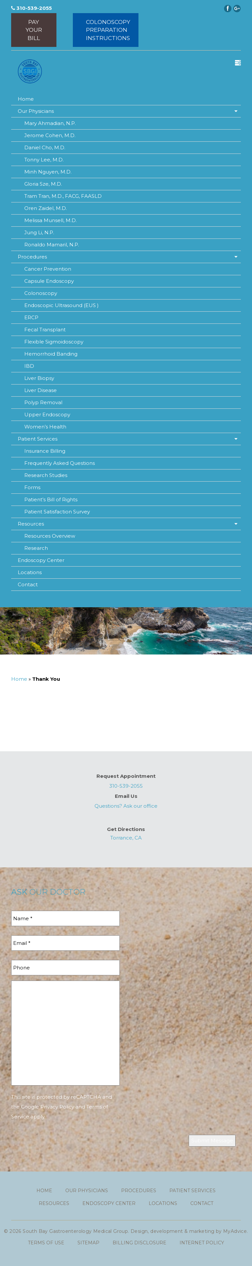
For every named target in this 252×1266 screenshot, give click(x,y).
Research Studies (45, 475)
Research (36, 548)
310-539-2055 (31, 8)
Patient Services (37, 439)
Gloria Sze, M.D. (43, 184)
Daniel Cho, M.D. (44, 147)
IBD (29, 366)
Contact (28, 584)
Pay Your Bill (34, 30)
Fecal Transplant (45, 329)
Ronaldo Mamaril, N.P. (51, 244)
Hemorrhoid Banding (50, 354)
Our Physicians (36, 111)
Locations (30, 572)
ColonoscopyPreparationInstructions (108, 30)
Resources (31, 524)
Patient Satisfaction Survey (57, 511)
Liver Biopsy (39, 378)
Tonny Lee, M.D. (44, 159)
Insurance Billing (44, 451)
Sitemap (88, 1243)
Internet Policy (201, 1243)
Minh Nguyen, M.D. (48, 172)
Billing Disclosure (139, 1243)
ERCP (31, 317)
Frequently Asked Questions (59, 463)
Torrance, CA (126, 838)
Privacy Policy (57, 1107)
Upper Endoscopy (47, 414)
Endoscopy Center (41, 560)
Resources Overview (49, 536)
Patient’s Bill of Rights (50, 499)
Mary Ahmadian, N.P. (50, 123)
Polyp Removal (43, 402)
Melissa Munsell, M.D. (50, 220)
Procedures (32, 257)
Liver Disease (40, 390)
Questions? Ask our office (126, 806)
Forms (32, 487)
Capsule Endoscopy (49, 281)
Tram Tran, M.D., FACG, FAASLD (63, 196)
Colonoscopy (40, 293)
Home (26, 99)
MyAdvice (235, 1231)
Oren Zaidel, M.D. (45, 208)
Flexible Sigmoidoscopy (53, 342)
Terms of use (46, 1243)
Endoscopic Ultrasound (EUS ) (61, 305)
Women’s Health (45, 427)
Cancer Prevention (47, 269)
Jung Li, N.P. (39, 232)
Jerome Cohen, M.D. (49, 135)
